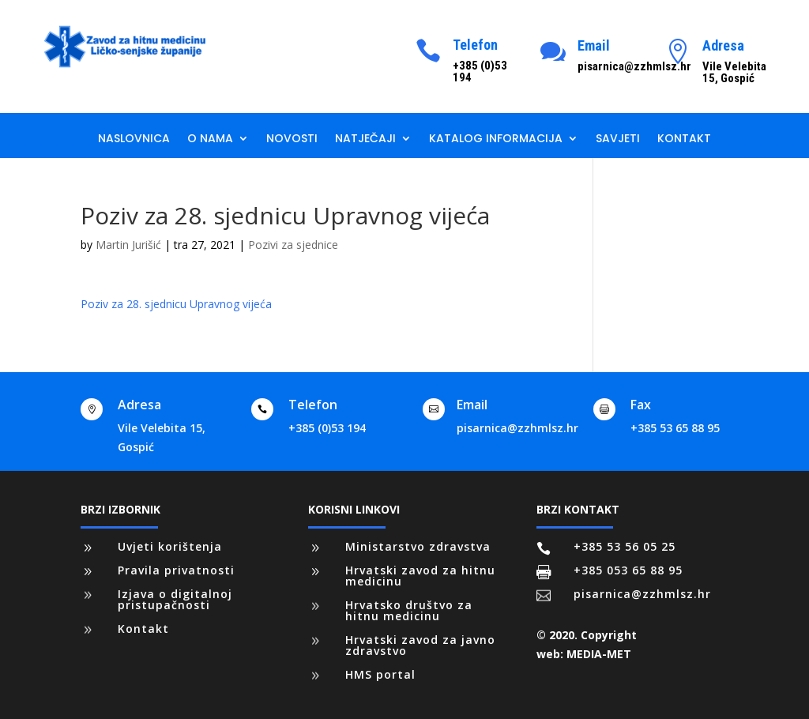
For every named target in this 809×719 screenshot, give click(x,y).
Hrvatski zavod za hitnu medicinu (420, 576)
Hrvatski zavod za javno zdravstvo (420, 645)
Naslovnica (134, 139)
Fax (640, 404)
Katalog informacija (496, 139)
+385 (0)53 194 (327, 427)
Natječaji (365, 139)
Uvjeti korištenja (170, 546)
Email (594, 45)
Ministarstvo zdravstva (418, 546)
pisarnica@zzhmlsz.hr (517, 427)
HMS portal (380, 674)
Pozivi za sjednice (293, 244)
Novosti (292, 139)
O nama (210, 139)
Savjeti (618, 139)
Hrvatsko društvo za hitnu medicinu (408, 610)
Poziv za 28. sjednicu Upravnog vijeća (176, 303)
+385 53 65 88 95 (675, 427)
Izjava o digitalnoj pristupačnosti (175, 599)
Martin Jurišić (128, 244)
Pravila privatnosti (176, 570)
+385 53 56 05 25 (624, 546)
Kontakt (684, 139)
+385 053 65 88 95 (628, 570)
